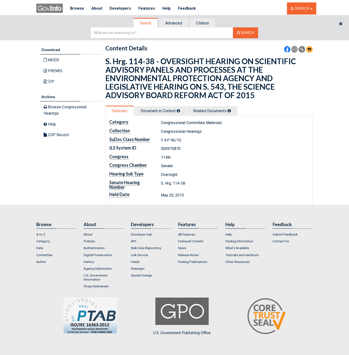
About (96, 8)
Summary (119, 111)
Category (43, 241)
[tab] (145, 23)
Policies (89, 241)
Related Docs (212, 111)
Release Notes (188, 255)
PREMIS (53, 71)
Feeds (135, 262)
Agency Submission (98, 268)
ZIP (49, 81)
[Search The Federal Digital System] (245, 32)
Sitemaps (137, 268)
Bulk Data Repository (146, 248)
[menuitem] (56, 234)
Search (145, 23)
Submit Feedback (285, 234)
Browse (77, 8)
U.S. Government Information (96, 277)
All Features (186, 234)
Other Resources (237, 262)
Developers (120, 8)
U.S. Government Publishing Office (182, 316)
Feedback (187, 8)
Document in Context (160, 111)
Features (146, 8)
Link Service (139, 255)
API (133, 241)
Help (166, 8)
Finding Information (239, 241)
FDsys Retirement (96, 286)
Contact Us (281, 241)
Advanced (173, 23)
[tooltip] (178, 111)
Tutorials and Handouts (242, 255)
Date (39, 248)
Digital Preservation (98, 255)
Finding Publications (192, 262)
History (89, 262)
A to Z (40, 234)
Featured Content (190, 241)
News (182, 248)
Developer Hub (141, 234)
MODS (51, 60)
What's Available (237, 248)
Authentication (94, 248)
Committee (44, 255)
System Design (141, 275)
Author (41, 262)
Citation (202, 23)
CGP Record (56, 135)
